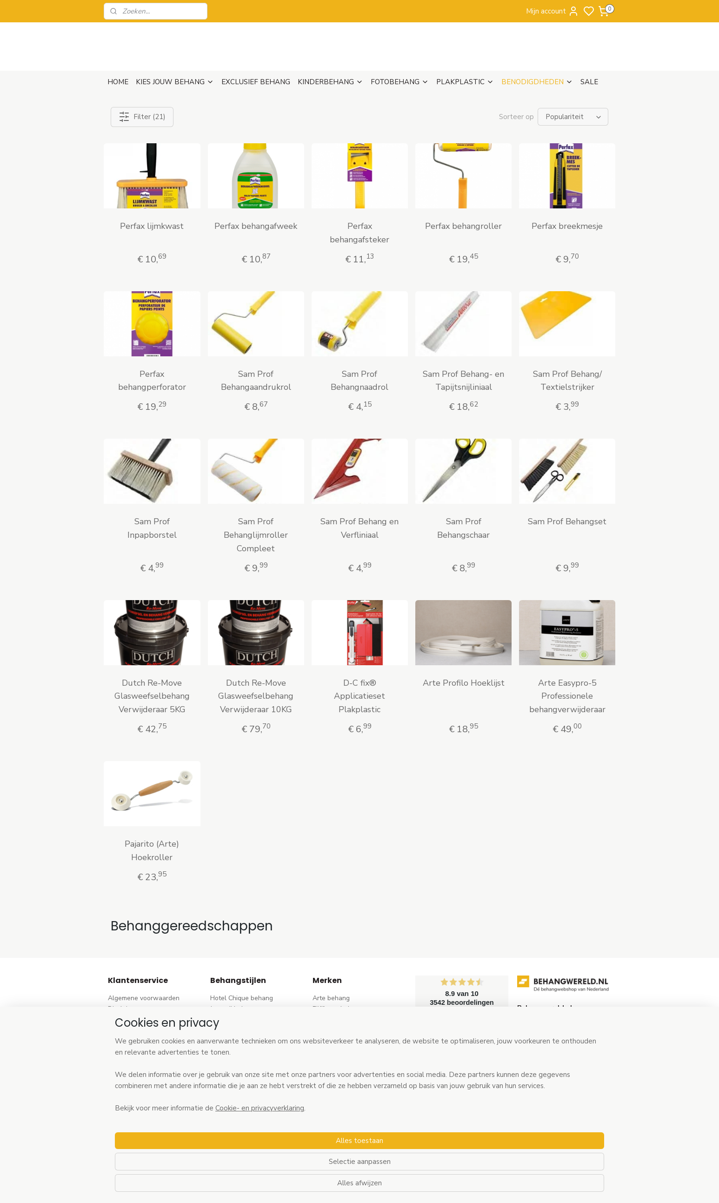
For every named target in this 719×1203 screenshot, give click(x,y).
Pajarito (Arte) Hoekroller (152, 850)
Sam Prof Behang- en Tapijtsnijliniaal (463, 380)
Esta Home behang (341, 1071)
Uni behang (227, 1081)
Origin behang (333, 1060)
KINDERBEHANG (330, 82)
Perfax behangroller (463, 226)
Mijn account (552, 11)
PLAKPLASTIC (465, 82)
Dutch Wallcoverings (343, 1040)
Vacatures (123, 1102)
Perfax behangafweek (255, 226)
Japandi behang (233, 1008)
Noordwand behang (342, 1102)
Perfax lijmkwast (152, 226)
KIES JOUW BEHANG (175, 82)
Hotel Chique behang (241, 998)
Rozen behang (231, 1060)
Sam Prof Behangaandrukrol (255, 380)
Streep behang (232, 1071)
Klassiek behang (234, 1092)
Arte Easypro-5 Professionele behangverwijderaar (567, 696)
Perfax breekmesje (567, 226)
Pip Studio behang (237, 1050)
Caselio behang (336, 1112)
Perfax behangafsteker (359, 233)
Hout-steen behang (239, 1112)
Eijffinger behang (338, 1008)
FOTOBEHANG (400, 82)
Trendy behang (232, 1029)
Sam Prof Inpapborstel (152, 528)
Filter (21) (142, 116)
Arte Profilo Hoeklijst (463, 682)
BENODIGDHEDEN (537, 82)
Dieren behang (232, 1133)
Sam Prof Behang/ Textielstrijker (567, 380)
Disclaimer (123, 1008)
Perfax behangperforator (152, 380)
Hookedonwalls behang (348, 1092)
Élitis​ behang (332, 1050)
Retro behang (230, 1123)
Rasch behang (334, 1019)
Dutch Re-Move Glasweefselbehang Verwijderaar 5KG (152, 696)
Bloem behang (231, 1040)
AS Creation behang (343, 1029)
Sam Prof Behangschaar (463, 528)
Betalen (119, 1040)
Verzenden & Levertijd (140, 1019)
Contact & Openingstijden (146, 1060)
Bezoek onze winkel (137, 1050)
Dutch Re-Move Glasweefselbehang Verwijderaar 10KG (255, 696)
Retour (118, 1029)
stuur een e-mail (541, 1071)
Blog (114, 1092)
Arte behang (331, 998)
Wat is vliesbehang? (137, 1071)
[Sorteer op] (573, 116)
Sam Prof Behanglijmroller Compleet (256, 535)
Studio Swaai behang (344, 1133)
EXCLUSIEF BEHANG (255, 82)
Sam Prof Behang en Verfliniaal (359, 528)
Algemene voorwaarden (144, 998)
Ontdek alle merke (343, 1144)
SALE (589, 82)
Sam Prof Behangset (567, 521)
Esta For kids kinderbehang (353, 1081)
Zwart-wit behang (237, 1102)
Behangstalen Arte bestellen (151, 1081)
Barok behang (231, 1019)
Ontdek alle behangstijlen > (255, 1144)
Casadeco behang (339, 1123)
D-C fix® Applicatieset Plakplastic (359, 696)
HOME (117, 82)
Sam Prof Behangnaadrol (359, 380)
